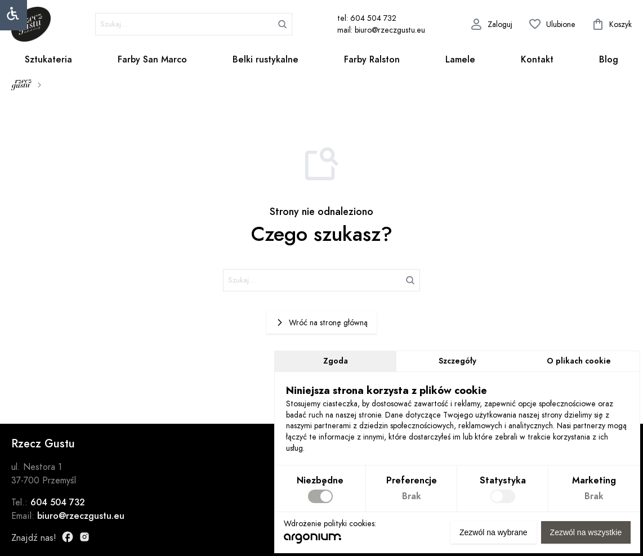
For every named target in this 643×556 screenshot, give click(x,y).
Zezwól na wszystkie (586, 532)
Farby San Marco (152, 59)
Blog (608, 59)
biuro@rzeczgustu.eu (80, 516)
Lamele (460, 59)
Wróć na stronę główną (321, 322)
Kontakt (537, 59)
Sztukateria (48, 59)
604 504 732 (57, 502)
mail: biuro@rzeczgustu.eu (381, 30)
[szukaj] (193, 24)
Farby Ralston (372, 59)
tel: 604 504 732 (366, 18)
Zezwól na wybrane (493, 532)
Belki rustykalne (265, 59)
